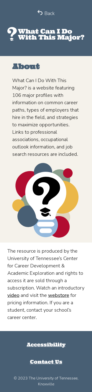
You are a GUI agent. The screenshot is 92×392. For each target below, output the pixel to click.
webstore (58, 295)
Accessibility (46, 344)
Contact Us (46, 362)
